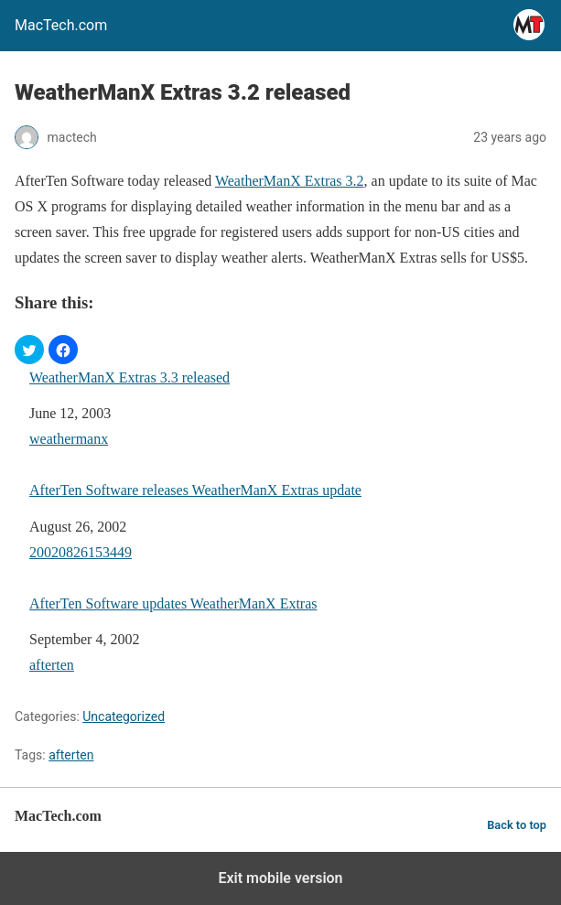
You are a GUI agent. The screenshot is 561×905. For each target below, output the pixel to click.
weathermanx (68, 439)
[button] (29, 349)
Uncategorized (123, 716)
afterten (51, 665)
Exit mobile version (280, 878)
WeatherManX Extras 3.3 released (129, 377)
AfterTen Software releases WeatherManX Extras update (195, 490)
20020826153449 (80, 552)
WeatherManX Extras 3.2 (289, 181)
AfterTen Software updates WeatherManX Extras (173, 603)
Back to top (516, 825)
